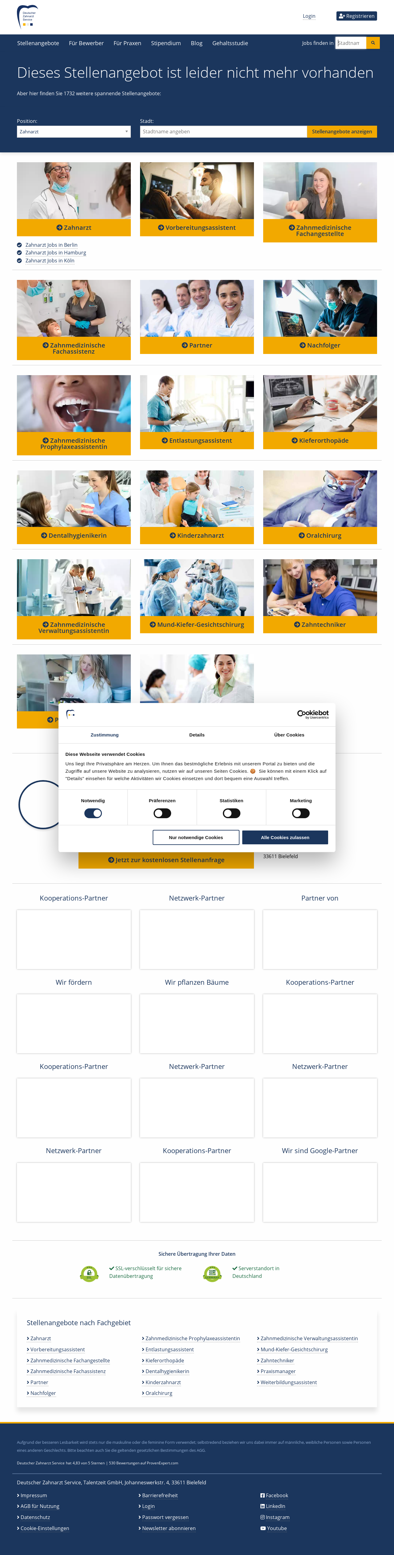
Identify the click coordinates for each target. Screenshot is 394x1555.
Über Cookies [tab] (289, 734)
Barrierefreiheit (160, 1495)
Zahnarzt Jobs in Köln (50, 260)
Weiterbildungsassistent (287, 1382)
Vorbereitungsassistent (197, 227)
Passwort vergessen (165, 1517)
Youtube (277, 1528)
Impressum (34, 1495)
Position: (74, 128)
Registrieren (357, 16)
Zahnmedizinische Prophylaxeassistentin (73, 443)
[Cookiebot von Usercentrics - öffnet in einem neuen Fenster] (302, 714)
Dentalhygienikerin (74, 535)
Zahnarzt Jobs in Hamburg (56, 252)
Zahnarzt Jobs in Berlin (52, 244)
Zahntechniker (320, 624)
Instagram (278, 1517)
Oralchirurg (320, 535)
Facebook (277, 1495)
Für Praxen (127, 43)
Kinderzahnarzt (197, 535)
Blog (197, 43)
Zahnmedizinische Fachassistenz (73, 348)
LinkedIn (275, 1506)
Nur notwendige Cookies (196, 837)
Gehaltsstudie (230, 43)
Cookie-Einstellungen (45, 1528)
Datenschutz (35, 1517)
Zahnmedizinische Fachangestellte (320, 230)
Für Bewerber (86, 43)
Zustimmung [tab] (105, 734)
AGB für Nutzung (40, 1506)
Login (309, 16)
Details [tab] (197, 734)
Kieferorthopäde (320, 440)
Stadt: (258, 128)
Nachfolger (320, 345)
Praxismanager (276, 1371)
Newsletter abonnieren (169, 1528)
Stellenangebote (38, 43)
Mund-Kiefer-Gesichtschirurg (197, 624)
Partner (197, 345)
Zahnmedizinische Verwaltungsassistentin (73, 627)
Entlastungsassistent (197, 440)
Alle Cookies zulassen (285, 837)
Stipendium (166, 43)
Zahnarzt (73, 227)
